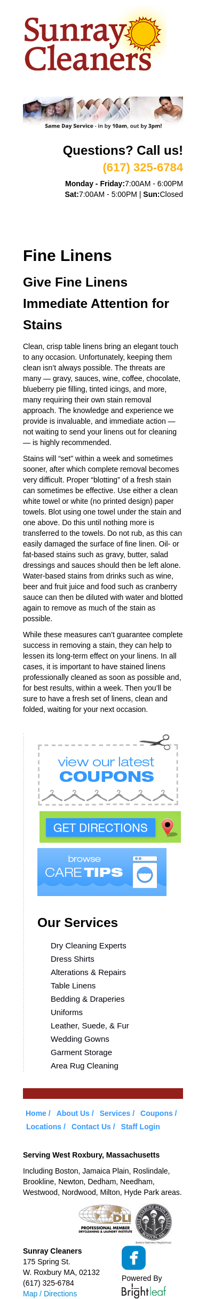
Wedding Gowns (80, 1038)
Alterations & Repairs (88, 972)
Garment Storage (81, 1052)
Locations (44, 232)
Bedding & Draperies (87, 998)
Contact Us (91, 1126)
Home (34, 206)
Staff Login (140, 1126)
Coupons (99, 219)
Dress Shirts (72, 958)
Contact (95, 232)
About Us (75, 206)
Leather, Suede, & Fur (90, 1025)
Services (125, 206)
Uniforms (67, 1012)
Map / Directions (50, 1293)
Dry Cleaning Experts (88, 945)
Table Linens (73, 985)
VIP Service (46, 219)
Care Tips (149, 219)
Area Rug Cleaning (84, 1065)
